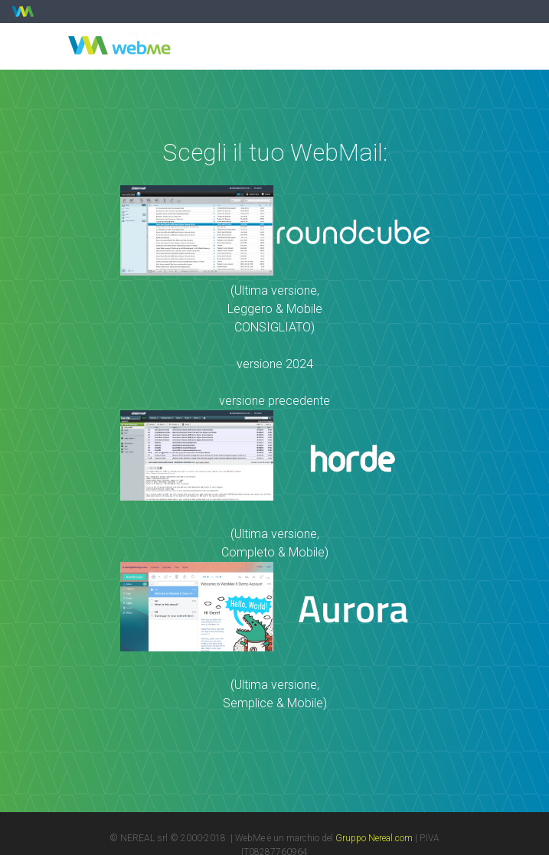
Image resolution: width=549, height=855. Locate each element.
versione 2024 (275, 364)
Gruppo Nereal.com (374, 838)
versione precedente (274, 400)
